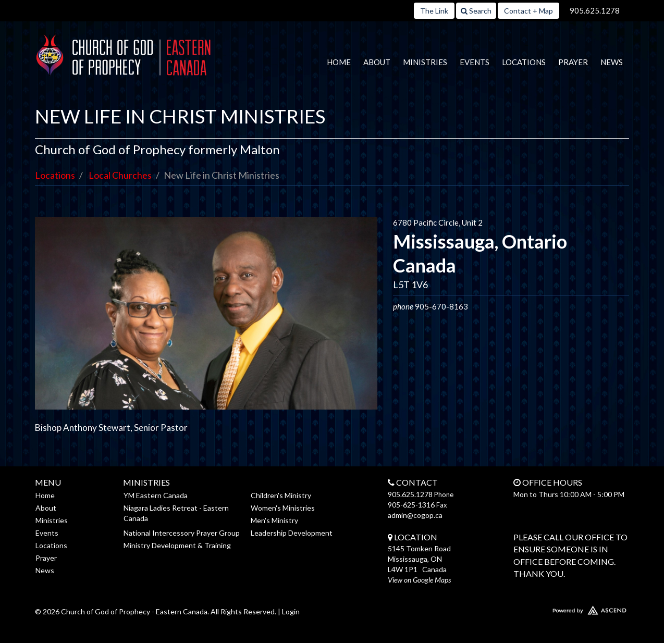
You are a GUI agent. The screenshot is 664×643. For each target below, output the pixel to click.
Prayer (573, 62)
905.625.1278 (595, 10)
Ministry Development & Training (177, 545)
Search (476, 10)
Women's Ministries (283, 507)
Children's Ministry (281, 495)
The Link (434, 10)
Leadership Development (292, 532)
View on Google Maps (419, 579)
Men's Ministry (274, 520)
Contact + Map (528, 10)
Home (339, 62)
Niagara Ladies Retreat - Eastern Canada (176, 513)
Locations (524, 62)
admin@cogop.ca (415, 515)
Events (474, 62)
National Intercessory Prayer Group (182, 532)
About (376, 62)
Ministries (425, 62)
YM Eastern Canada (156, 495)
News (611, 62)
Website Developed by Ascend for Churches (558, 608)
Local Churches (120, 175)
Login (291, 611)
